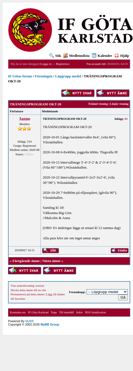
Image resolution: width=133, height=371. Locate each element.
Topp (54, 312)
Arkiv (79, 312)
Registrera (62, 63)
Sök (55, 56)
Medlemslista (76, 56)
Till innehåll (66, 312)
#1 (126, 118)
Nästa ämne (51, 261)
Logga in (46, 63)
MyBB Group (50, 324)
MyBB (29, 321)
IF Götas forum (20, 76)
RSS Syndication (95, 312)
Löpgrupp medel (68, 76)
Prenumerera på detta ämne (27, 294)
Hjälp (121, 56)
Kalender (102, 56)
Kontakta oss (18, 312)
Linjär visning (119, 103)
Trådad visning (98, 103)
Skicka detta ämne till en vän (28, 290)
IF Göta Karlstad (38, 312)
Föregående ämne (26, 261)
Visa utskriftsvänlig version (27, 285)
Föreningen (43, 76)
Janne (24, 118)
